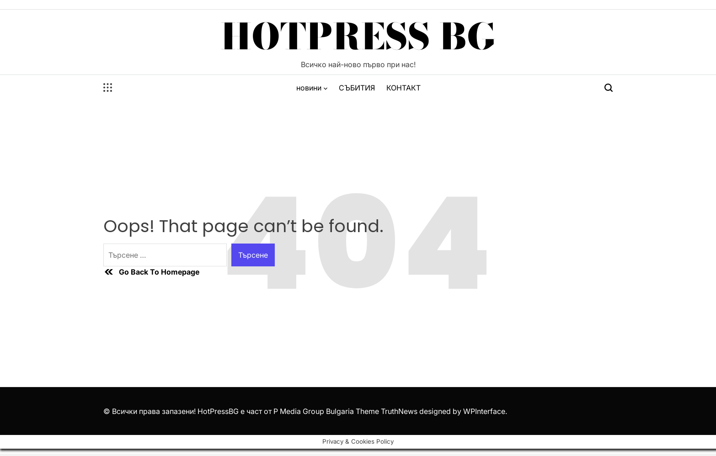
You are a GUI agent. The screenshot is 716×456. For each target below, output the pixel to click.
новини (311, 87)
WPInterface (484, 411)
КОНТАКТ (403, 87)
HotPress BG (358, 36)
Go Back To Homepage (151, 271)
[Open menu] (107, 87)
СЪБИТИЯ (357, 87)
